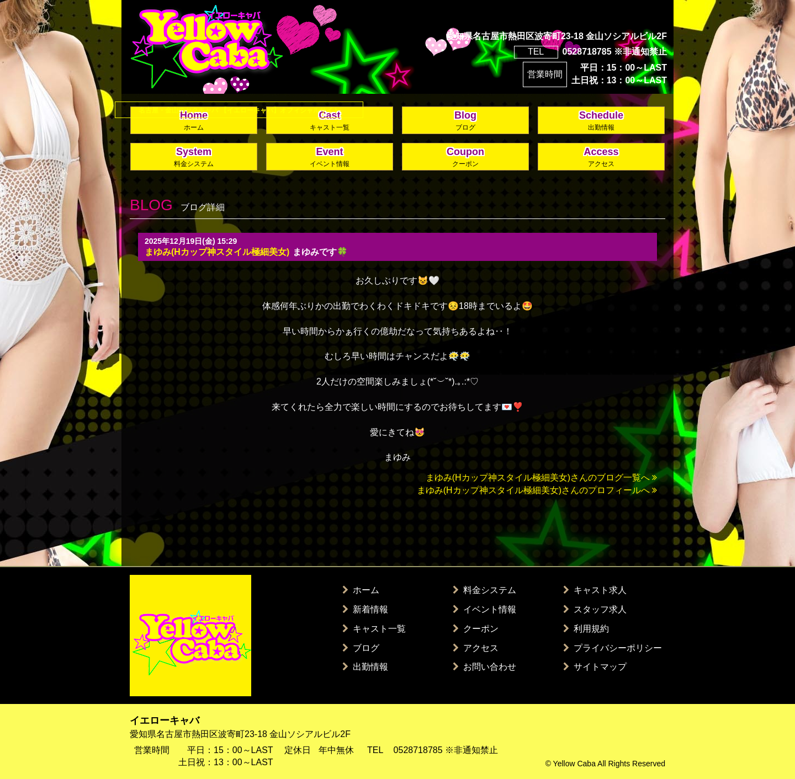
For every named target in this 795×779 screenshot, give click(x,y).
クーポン (476, 628)
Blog (465, 121)
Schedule (601, 121)
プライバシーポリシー (612, 648)
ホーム (360, 590)
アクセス (476, 648)
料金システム (484, 590)
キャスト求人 (595, 590)
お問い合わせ (484, 666)
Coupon (465, 157)
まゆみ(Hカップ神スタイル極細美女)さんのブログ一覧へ (541, 477)
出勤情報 (365, 666)
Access (601, 157)
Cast (330, 121)
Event (330, 157)
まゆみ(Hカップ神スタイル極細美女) (217, 252)
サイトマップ (595, 666)
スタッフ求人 (595, 609)
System (194, 157)
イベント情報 (484, 609)
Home (194, 121)
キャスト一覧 (374, 628)
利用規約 (586, 628)
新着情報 (365, 609)
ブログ (360, 648)
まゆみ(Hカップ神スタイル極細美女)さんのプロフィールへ (537, 490)
